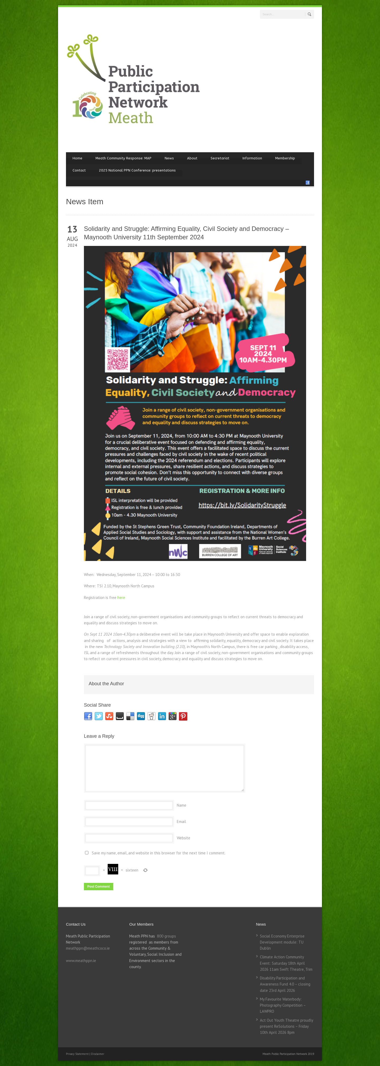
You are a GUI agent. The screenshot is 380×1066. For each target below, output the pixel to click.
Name (181, 805)
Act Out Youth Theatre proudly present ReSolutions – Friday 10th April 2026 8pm (286, 1026)
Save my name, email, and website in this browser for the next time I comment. (158, 852)
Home (77, 158)
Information (252, 158)
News (169, 158)
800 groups (166, 936)
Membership (285, 158)
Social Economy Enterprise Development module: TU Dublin (282, 942)
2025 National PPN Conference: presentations (137, 170)
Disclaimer (97, 1054)
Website (183, 837)
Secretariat (220, 158)
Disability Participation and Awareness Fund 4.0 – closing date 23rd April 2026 (285, 984)
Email (181, 821)
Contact (79, 170)
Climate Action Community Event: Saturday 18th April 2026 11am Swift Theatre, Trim (286, 963)
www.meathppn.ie (81, 960)
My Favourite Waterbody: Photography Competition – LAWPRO (283, 1005)
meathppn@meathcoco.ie (88, 948)
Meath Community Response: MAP (123, 158)
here (121, 597)
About (192, 158)
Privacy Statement (77, 1054)
